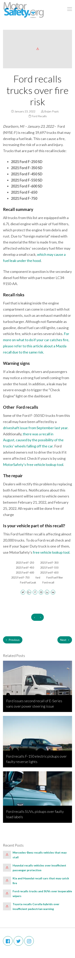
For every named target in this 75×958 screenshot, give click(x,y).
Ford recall (48, 582)
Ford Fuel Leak (28, 582)
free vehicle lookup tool (51, 552)
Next (64, 639)
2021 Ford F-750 (20, 577)
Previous (13, 639)
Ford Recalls (39, 116)
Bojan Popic (51, 111)
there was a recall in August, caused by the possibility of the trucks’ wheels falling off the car (33, 440)
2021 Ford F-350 (49, 562)
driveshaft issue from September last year (35, 428)
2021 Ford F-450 (25, 567)
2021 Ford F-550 (49, 567)
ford (38, 577)
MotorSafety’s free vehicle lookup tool (33, 464)
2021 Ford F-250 (25, 562)
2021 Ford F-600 (25, 572)
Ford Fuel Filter (54, 577)
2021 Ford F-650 (49, 572)
